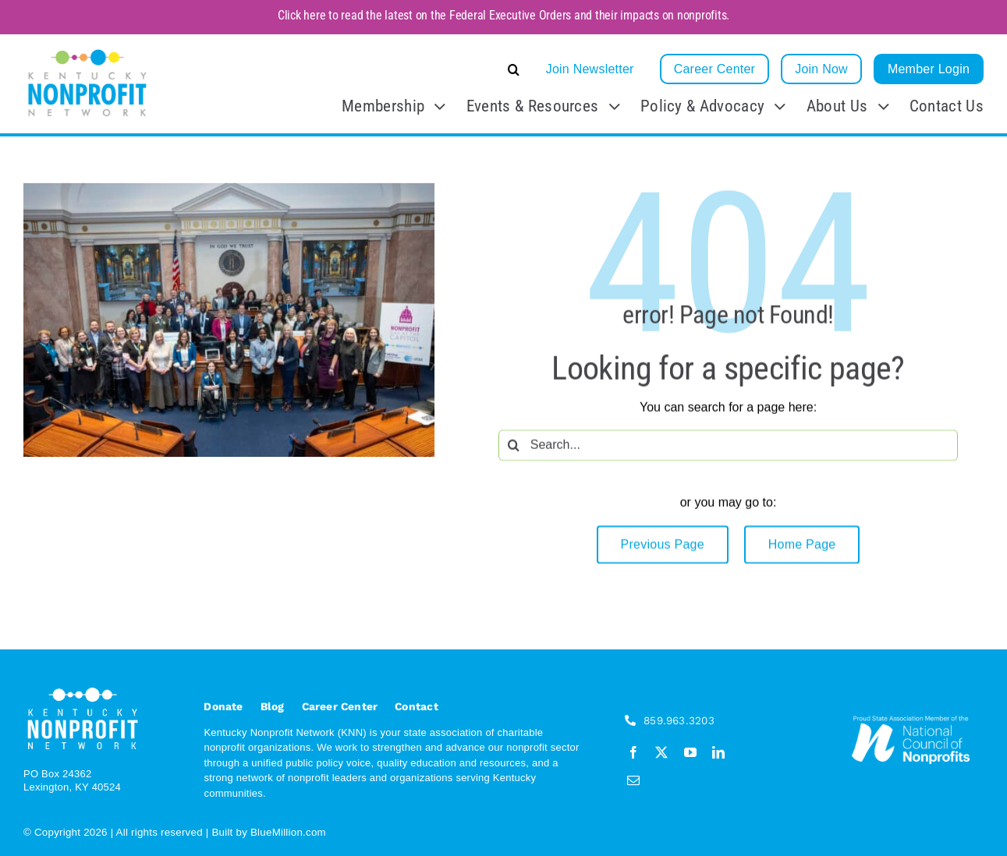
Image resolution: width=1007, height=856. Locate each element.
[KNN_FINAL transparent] (87, 51)
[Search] (514, 446)
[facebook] (633, 752)
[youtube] (690, 752)
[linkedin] (718, 752)
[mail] (633, 780)
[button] (396, 69)
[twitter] (661, 752)
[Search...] (728, 446)
